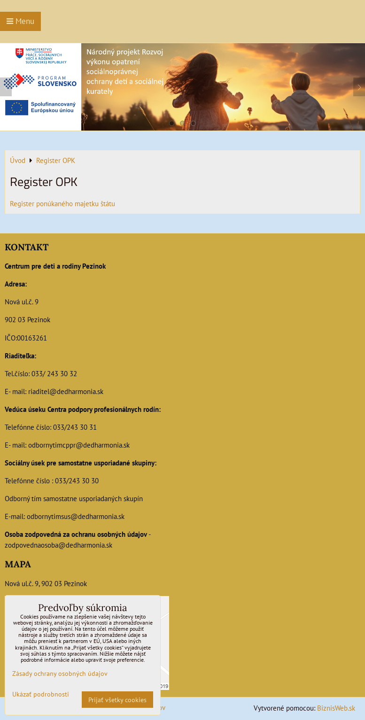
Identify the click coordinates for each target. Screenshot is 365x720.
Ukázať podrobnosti (40, 694)
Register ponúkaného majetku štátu (62, 203)
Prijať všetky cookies (117, 699)
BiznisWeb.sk (336, 707)
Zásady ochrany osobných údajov (60, 673)
